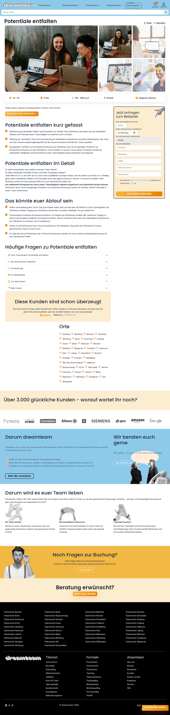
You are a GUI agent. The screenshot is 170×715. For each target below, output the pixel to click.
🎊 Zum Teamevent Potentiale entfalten (28, 255)
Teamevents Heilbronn (135, 627)
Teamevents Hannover (54, 627)
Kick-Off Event (52, 680)
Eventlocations (114, 5)
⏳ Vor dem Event (16, 281)
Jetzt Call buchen (85, 594)
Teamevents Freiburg (135, 623)
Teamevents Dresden (53, 619)
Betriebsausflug (93, 688)
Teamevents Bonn (12, 615)
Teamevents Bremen (94, 615)
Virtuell (89, 695)
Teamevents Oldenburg (95, 638)
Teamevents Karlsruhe (13, 630)
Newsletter (132, 669)
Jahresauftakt (52, 684)
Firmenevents (92, 666)
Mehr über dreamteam (19, 476)
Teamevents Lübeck (12, 634)
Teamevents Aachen (13, 612)
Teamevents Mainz (52, 634)
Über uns (131, 662)
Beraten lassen (151, 707)
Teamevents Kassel (52, 630)
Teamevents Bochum (135, 612)
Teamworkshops (70, 5)
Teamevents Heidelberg (95, 627)
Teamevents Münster (13, 638)
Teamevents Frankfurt (94, 623)
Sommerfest (51, 662)
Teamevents (45, 5)
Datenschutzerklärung (140, 180)
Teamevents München (135, 634)
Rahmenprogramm (54, 695)
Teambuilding (92, 680)
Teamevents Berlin (52, 612)
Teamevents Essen (52, 623)
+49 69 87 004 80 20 (127, 463)
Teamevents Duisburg (135, 619)
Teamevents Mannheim (95, 634)
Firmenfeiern (93, 5)
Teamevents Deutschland (55, 645)
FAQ (129, 688)
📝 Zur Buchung (15, 268)
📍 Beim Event (15, 288)
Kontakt (130, 673)
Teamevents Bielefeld (94, 612)
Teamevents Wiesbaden (95, 641)
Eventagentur (51, 692)
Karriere (130, 666)
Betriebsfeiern (92, 684)
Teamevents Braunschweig (56, 615)
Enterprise (131, 680)
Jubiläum (50, 677)
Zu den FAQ (85, 570)
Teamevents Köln (92, 630)
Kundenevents (52, 688)
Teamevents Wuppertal (136, 641)
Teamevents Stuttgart (13, 641)
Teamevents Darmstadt (136, 615)
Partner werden (133, 677)
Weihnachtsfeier (53, 673)
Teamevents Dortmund (14, 619)
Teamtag (90, 673)
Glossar (130, 684)
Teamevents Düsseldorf (95, 619)
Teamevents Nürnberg (54, 638)
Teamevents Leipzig (134, 630)
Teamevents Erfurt (12, 623)
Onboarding (51, 669)
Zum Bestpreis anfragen (22, 113)
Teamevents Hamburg (13, 627)
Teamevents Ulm (51, 641)
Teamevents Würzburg (13, 645)
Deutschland (133, 5)
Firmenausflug (92, 692)
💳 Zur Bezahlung (16, 274)
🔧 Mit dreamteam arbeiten (22, 261)
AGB (132, 183)
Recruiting (50, 666)
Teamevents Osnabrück (136, 638)
